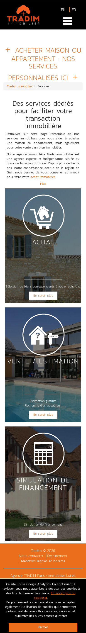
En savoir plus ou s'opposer (55, 595)
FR (74, 9)
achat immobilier (42, 177)
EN (63, 9)
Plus (43, 183)
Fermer (43, 627)
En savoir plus (43, 295)
